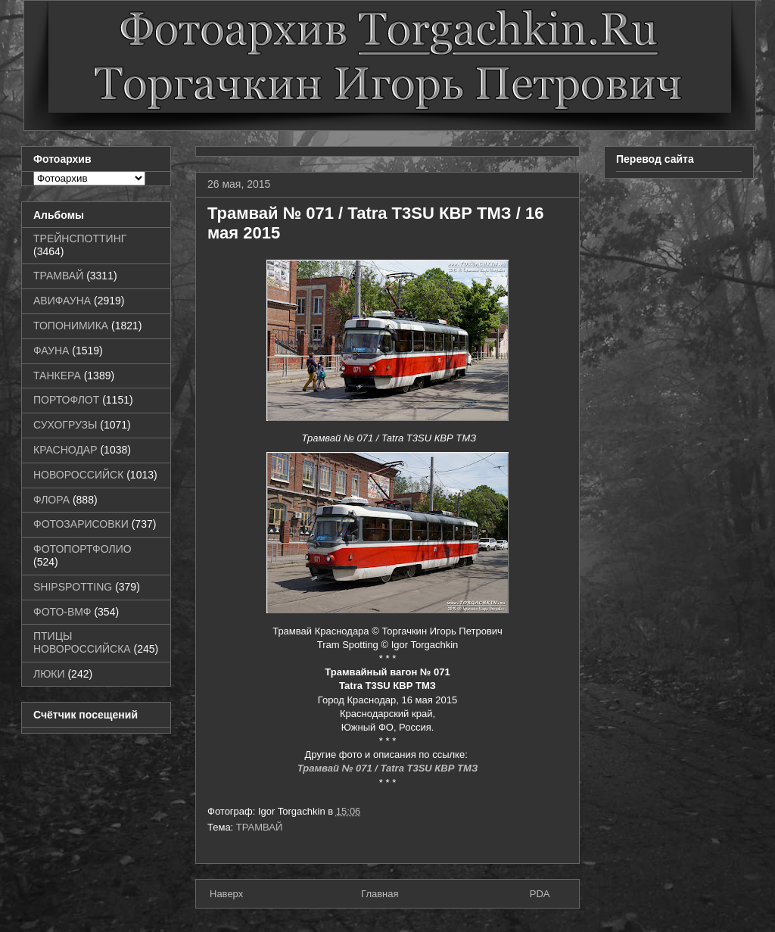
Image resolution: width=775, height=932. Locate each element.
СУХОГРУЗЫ (65, 425)
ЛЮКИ (49, 674)
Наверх (226, 893)
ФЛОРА (51, 500)
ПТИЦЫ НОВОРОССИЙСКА (82, 642)
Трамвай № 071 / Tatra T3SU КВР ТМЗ (387, 768)
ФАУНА (51, 350)
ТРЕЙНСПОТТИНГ (79, 238)
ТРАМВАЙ (259, 827)
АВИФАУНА (62, 301)
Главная (379, 893)
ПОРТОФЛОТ (66, 400)
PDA (540, 893)
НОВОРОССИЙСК (78, 475)
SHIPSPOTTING (72, 587)
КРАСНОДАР (65, 450)
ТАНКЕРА (57, 375)
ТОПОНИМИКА (70, 325)
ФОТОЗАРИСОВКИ (81, 524)
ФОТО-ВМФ (62, 612)
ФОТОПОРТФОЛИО (82, 549)
